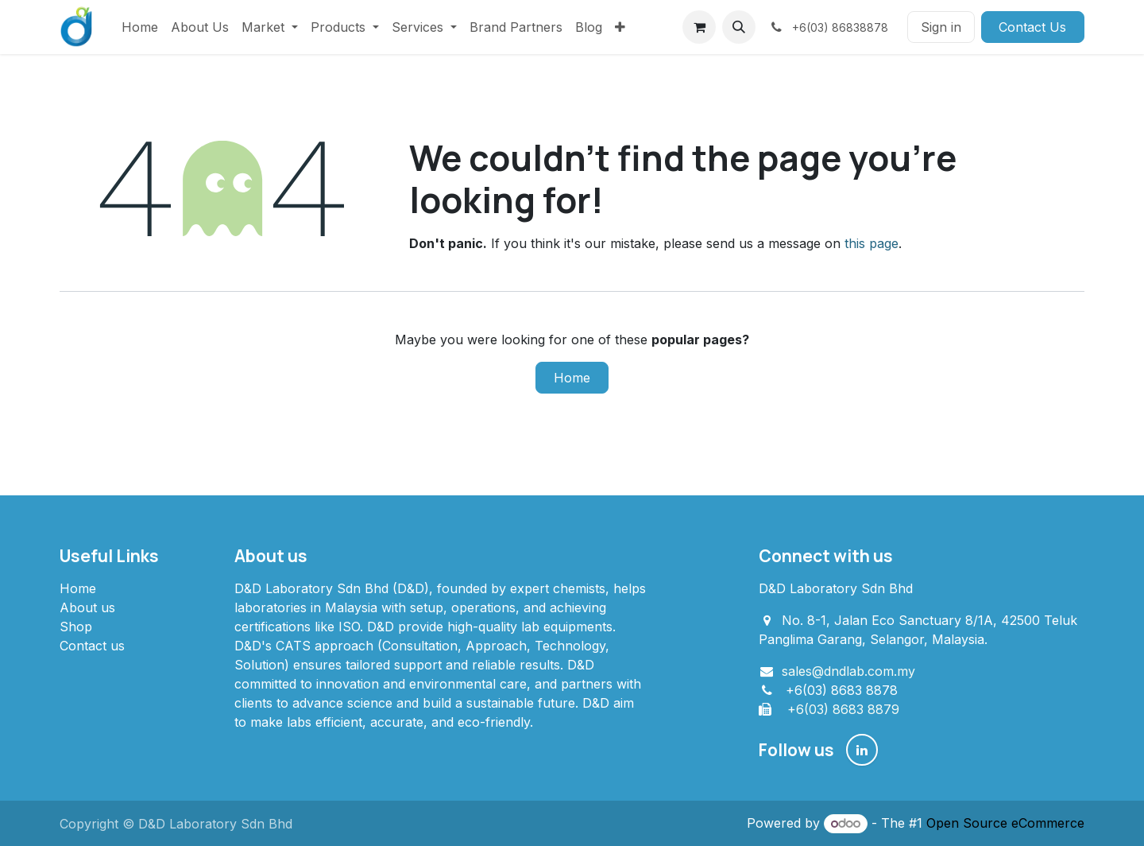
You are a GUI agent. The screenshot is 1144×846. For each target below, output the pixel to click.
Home (572, 378)
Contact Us (1032, 27)
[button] (739, 27)
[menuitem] (139, 27)
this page (871, 243)
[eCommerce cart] (699, 27)
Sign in (941, 27)
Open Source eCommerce (1005, 823)
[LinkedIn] (862, 750)
